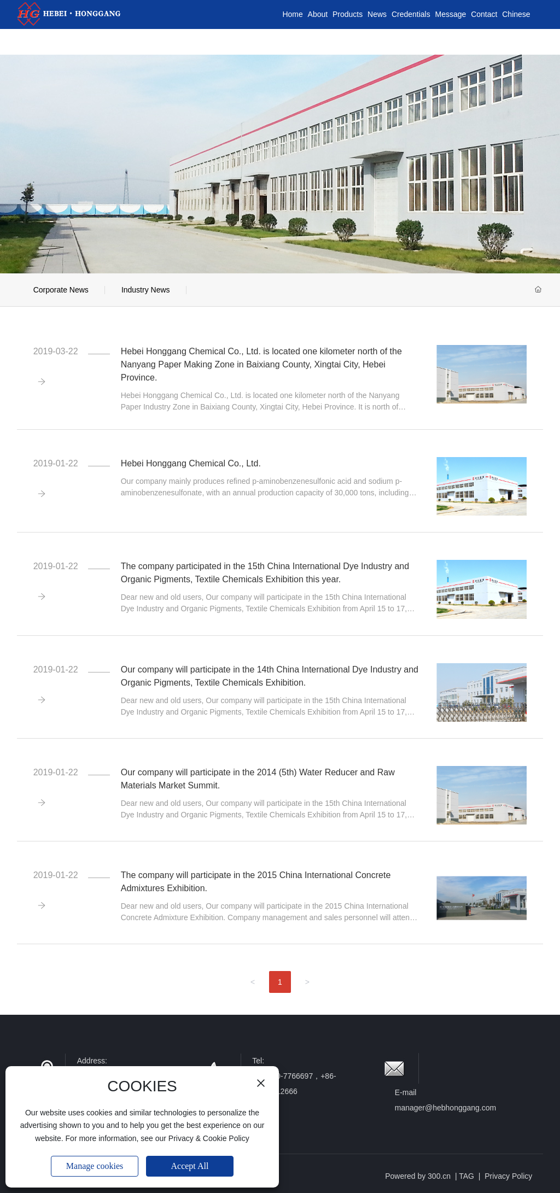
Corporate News (61, 289)
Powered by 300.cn (418, 1176)
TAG (466, 1176)
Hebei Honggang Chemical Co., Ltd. (191, 463)
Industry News (145, 289)
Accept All (190, 1166)
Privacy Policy (508, 1176)
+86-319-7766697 (282, 1076)
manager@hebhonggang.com (445, 1107)
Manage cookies (94, 1166)
